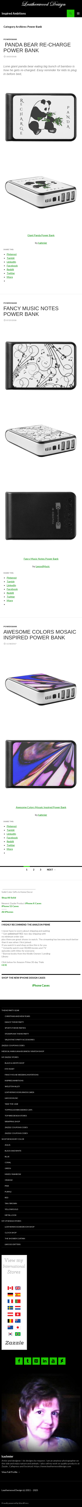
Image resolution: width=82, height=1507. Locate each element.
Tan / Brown (11, 1203)
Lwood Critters (12, 1244)
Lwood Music (11, 1098)
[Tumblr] (27, 1361)
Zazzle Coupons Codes (13, 1045)
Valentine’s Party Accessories (19, 1039)
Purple (8, 1191)
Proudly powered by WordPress (15, 1503)
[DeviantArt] (62, 1361)
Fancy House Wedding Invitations (21, 1074)
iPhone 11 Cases (10, 906)
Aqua (7, 1145)
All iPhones (7, 911)
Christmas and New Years (17, 1016)
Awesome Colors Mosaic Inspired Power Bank (39, 634)
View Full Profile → (11, 1472)
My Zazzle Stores (10, 1057)
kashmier (7, 1456)
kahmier (42, 242)
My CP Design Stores (11, 1221)
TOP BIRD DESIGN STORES (16, 1115)
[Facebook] (19, 1361)
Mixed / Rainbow (13, 1174)
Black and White (13, 1151)
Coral (8, 1162)
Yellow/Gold (11, 1209)
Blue (7, 1156)
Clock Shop (10, 1232)
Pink (7, 1186)
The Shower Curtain (15, 1238)
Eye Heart (9, 1069)
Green (8, 1168)
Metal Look (10, 1215)
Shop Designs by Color (13, 1139)
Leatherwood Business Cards (19, 1092)
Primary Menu (78, 13)
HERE (4, 965)
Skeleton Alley (12, 1086)
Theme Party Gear (10, 1010)
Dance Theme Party (14, 1022)
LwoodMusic (43, 566)
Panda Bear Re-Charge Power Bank (37, 47)
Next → (51, 869)
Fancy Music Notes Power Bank (31, 311)
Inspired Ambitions (14, 13)
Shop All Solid (9, 897)
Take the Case (11, 1104)
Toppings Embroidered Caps (18, 1110)
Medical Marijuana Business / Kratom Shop (23, 1051)
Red (6, 1197)
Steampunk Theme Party (17, 1034)
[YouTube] (53, 1361)
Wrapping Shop (12, 1121)
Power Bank (10, 39)
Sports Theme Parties (15, 1028)
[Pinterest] (36, 1361)
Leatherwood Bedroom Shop (19, 1227)
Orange (9, 1180)
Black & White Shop (14, 1063)
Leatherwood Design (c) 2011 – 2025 (20, 1490)
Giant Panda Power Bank (41, 235)
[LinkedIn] (44, 1361)
